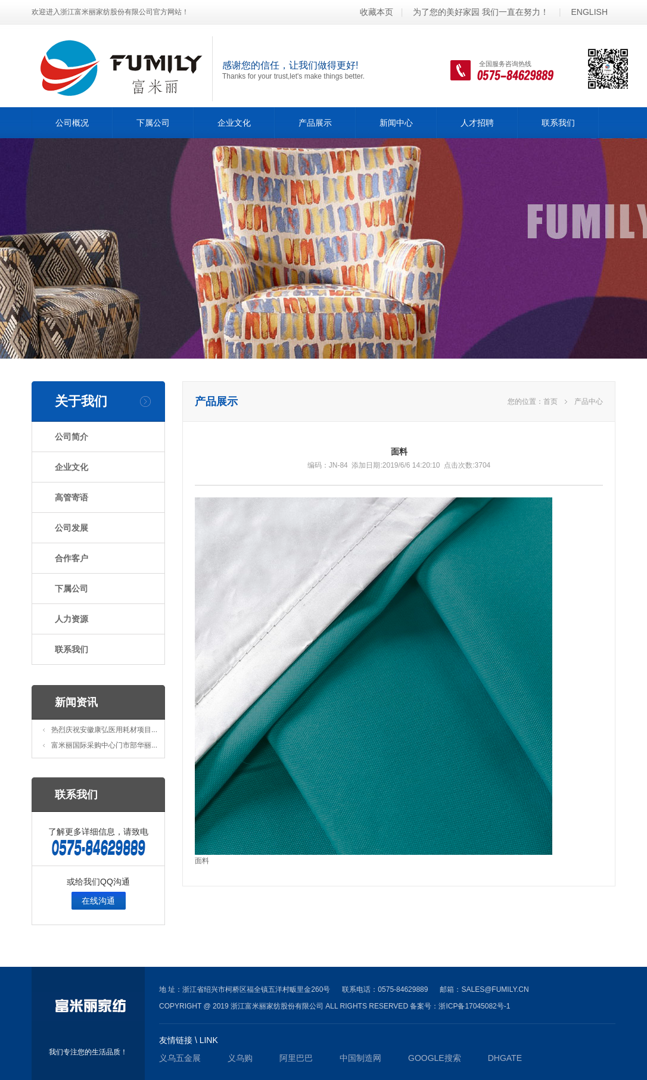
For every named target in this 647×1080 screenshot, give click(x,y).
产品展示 (315, 122)
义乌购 (240, 1058)
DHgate (505, 1058)
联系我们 (558, 122)
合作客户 (71, 558)
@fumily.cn (506, 989)
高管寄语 (71, 497)
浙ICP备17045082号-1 (474, 1006)
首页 (550, 401)
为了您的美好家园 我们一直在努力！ (481, 12)
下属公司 (153, 122)
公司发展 (71, 528)
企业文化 (234, 122)
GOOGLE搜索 (434, 1058)
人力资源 (71, 619)
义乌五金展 (180, 1058)
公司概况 (72, 122)
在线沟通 (98, 900)
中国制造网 (360, 1058)
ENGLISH (589, 12)
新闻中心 (396, 122)
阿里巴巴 (296, 1058)
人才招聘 (477, 122)
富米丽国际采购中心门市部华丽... (104, 745)
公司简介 (71, 436)
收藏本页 (376, 12)
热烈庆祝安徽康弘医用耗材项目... (104, 730)
